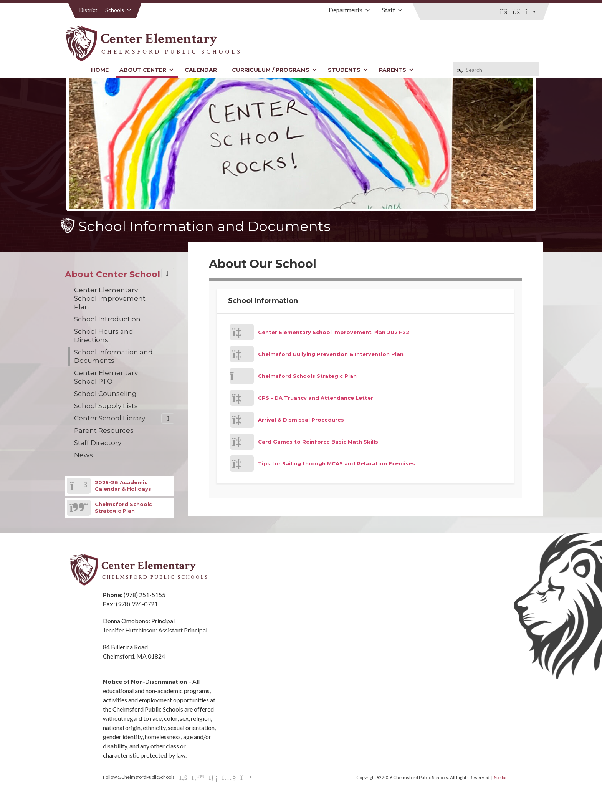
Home (100, 69)
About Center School (112, 274)
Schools (118, 10)
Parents (396, 69)
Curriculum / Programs (274, 69)
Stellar (500, 777)
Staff (392, 10)
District (88, 10)
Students (348, 69)
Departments (349, 10)
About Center (146, 69)
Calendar (201, 69)
